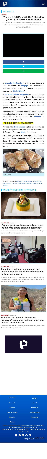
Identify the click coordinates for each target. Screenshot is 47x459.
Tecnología (34, 417)
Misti (23, 132)
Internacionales (12, 412)
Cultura (12, 422)
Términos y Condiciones (30, 427)
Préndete (37, 117)
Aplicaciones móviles (15, 427)
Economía (12, 403)
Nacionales (35, 408)
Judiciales (34, 403)
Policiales (12, 398)
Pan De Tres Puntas (18, 183)
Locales (12, 408)
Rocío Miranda (19, 127)
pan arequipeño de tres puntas (17, 94)
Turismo (5, 185)
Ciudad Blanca (18, 91)
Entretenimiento (35, 412)
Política (34, 398)
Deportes (12, 417)
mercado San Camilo (13, 83)
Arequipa (24, 86)
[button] (43, 3)
